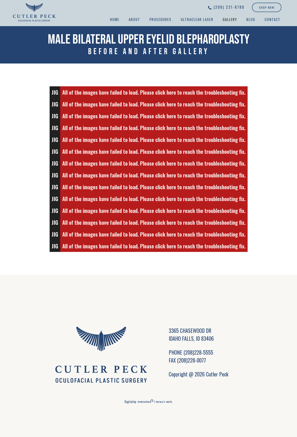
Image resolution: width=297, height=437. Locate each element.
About (134, 19)
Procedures (160, 19)
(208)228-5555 (198, 352)
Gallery (230, 19)
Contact (272, 19)
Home (114, 19)
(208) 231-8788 (229, 7)
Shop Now (266, 7)
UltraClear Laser (197, 19)
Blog (250, 19)
